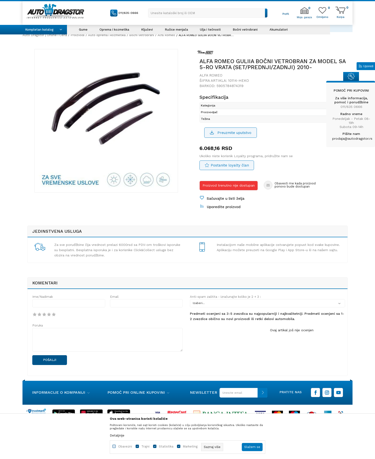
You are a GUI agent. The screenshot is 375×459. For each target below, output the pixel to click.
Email (114, 297)
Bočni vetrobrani (141, 35)
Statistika (166, 446)
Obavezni (125, 446)
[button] (208, 13)
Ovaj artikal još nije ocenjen (292, 330)
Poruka (37, 325)
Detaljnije (117, 435)
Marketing (190, 446)
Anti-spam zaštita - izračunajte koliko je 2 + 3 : (225, 297)
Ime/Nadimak (42, 297)
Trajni (145, 446)
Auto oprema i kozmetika (107, 35)
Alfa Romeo (166, 35)
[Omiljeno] (322, 17)
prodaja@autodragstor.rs (352, 138)
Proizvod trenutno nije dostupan (229, 185)
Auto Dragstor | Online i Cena (44, 35)
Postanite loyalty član (230, 165)
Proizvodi (77, 35)
